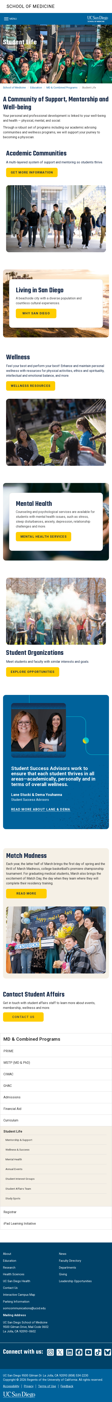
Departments (67, 1267)
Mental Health (13, 1159)
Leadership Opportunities (75, 1281)
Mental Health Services (43, 536)
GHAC (7, 1086)
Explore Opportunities (33, 672)
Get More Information (32, 172)
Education (36, 87)
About (7, 1254)
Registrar (9, 1212)
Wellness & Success (17, 1149)
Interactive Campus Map (19, 1295)
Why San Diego (36, 313)
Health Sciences (13, 1274)
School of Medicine (30, 6)
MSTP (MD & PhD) (16, 1063)
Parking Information (16, 1301)
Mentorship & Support (18, 1139)
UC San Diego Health (16, 1281)
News (62, 1254)
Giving (63, 1274)
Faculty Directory (70, 1261)
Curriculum (10, 1120)
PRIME (8, 1051)
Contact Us (23, 1017)
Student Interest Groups (19, 1178)
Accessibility (11, 1386)
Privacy (28, 1386)
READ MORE (26, 893)
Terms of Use (47, 1386)
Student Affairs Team (18, 1188)
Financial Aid (12, 1109)
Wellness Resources (31, 386)
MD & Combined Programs (62, 87)
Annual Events (13, 1169)
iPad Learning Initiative (19, 1223)
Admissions (11, 1097)
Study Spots (12, 1198)
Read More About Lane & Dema (40, 809)
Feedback (67, 1386)
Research (9, 1267)
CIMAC (8, 1074)
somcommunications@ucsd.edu (24, 1308)
